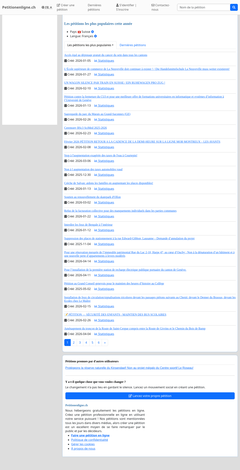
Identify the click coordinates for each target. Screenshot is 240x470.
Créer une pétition (65, 7)
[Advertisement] (29, 70)
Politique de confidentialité (89, 440)
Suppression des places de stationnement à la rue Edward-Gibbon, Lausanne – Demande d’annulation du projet (129, 238)
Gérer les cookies (83, 444)
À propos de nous (83, 449)
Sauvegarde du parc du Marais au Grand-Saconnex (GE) (97, 114)
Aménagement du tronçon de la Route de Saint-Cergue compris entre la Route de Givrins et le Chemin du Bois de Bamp (135, 328)
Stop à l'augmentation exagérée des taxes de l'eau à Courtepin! (100, 155)
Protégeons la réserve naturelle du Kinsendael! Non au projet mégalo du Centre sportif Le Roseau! (129, 367)
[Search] (203, 7)
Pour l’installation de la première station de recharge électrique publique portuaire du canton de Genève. (125, 269)
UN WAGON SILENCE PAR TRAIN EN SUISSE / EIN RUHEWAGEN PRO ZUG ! (114, 82)
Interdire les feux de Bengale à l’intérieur (88, 224)
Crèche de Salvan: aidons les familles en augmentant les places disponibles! (108, 183)
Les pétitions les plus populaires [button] (89, 45)
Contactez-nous (161, 7)
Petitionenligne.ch (19, 7)
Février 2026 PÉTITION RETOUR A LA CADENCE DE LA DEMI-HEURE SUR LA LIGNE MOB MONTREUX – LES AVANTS (142, 141)
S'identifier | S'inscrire (126, 7)
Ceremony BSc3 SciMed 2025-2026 (85, 127)
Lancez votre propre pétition (150, 396)
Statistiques (104, 61)
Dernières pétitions (94, 7)
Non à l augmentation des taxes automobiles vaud (93, 169)
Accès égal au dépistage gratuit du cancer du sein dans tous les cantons (105, 55)
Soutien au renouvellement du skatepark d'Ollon (92, 197)
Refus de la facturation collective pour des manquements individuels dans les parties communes (120, 210)
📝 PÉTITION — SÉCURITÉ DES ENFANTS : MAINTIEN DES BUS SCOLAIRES (115, 314)
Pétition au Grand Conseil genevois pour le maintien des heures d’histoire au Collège (114, 283)
